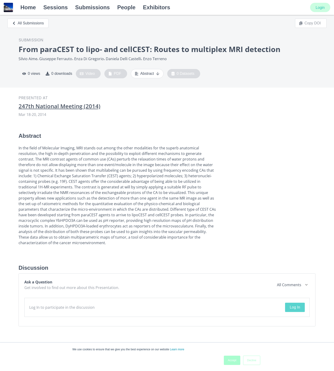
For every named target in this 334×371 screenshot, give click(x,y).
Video (87, 73)
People (126, 7)
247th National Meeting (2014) (59, 106)
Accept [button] (232, 360)
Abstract (147, 73)
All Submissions (28, 23)
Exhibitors (156, 7)
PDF (114, 73)
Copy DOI (310, 23)
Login (320, 8)
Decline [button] (251, 360)
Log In (295, 307)
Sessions (55, 7)
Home (28, 7)
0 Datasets (183, 73)
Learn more (177, 349)
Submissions (92, 7)
